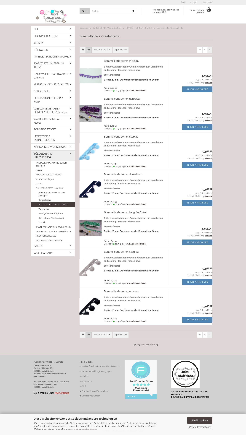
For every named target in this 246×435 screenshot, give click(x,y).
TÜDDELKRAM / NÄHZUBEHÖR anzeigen (51, 164)
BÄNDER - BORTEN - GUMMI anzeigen (51, 194)
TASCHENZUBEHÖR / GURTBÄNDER (54, 231)
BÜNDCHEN (41, 49)
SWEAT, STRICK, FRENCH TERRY (49, 65)
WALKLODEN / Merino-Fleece (47, 121)
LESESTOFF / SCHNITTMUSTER (44, 138)
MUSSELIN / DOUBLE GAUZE (51, 84)
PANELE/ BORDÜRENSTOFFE (51, 56)
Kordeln (42, 222)
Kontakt (85, 376)
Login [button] (193, 2)
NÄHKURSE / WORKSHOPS (50, 146)
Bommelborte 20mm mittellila (121, 60)
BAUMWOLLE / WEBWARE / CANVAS (51, 76)
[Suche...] (85, 11)
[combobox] (102, 50)
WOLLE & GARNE (44, 252)
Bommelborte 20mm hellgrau (121, 251)
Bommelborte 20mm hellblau (121, 136)
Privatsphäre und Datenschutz (95, 391)
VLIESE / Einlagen (45, 179)
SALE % (38, 246)
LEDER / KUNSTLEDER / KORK (48, 100)
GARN (39, 170)
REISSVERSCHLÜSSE (46, 236)
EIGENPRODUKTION (45, 36)
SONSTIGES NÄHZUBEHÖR (49, 240)
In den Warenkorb (197, 89)
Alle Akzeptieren (200, 420)
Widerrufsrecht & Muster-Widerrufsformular (101, 366)
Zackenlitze (43, 209)
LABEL (39, 183)
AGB (84, 386)
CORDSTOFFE (42, 91)
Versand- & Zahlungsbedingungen (97, 371)
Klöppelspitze (44, 200)
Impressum (87, 381)
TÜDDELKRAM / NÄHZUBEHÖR (43, 155)
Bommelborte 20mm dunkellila (122, 98)
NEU (36, 29)
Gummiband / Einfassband (51, 218)
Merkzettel (207, 2)
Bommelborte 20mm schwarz (121, 291)
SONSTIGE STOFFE (45, 129)
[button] (183, 2)
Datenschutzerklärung (86, 429)
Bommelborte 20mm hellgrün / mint (125, 212)
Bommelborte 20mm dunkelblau (123, 174)
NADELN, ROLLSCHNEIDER (49, 175)
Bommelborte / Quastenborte (52, 204)
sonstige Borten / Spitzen (50, 213)
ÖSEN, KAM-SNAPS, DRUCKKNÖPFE (53, 227)
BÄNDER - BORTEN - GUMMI (49, 188)
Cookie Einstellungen (91, 396)
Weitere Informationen (200, 427)
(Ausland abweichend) (136, 91)
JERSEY (38, 43)
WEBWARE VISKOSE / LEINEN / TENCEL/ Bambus (50, 110)
